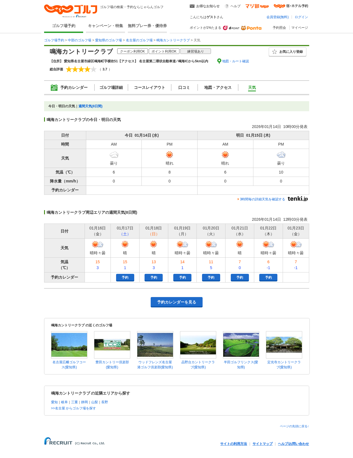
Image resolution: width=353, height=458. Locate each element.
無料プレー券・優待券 (147, 25)
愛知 (54, 402)
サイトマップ (263, 444)
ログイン (301, 17)
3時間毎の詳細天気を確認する (262, 199)
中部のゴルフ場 (79, 40)
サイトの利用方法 (233, 444)
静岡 (84, 402)
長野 (104, 402)
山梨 (94, 402)
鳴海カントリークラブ (173, 40)
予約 (125, 277)
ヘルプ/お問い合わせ (293, 444)
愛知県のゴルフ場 (108, 40)
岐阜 (64, 402)
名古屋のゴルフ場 (139, 40)
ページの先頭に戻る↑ (294, 426)
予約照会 (279, 28)
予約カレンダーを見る (176, 302)
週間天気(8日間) (90, 106)
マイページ (299, 28)
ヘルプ (235, 6)
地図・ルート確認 (235, 61)
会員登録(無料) (277, 17)
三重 (74, 402)
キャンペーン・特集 (105, 25)
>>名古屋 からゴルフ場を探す (73, 408)
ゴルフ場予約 (63, 25)
